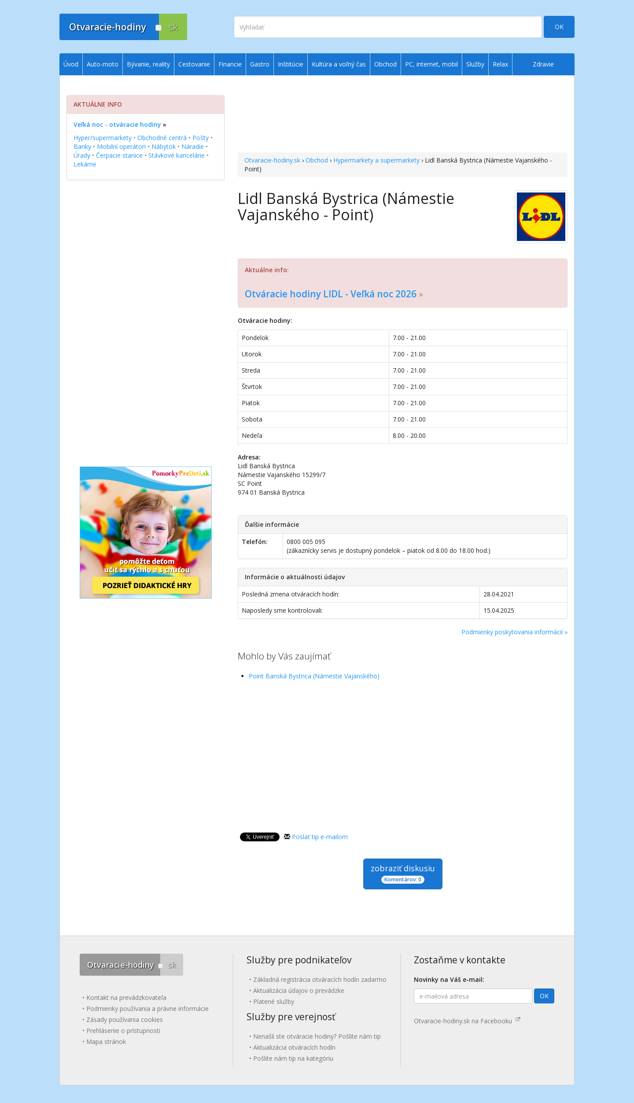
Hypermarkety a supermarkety (376, 160)
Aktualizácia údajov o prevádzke (298, 990)
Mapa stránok (106, 1041)
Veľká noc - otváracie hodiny (117, 124)
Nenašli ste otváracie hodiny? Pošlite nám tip (317, 1036)
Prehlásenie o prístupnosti (123, 1030)
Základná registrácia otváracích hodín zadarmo (320, 979)
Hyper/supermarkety (103, 137)
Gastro (259, 64)
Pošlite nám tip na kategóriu (293, 1058)
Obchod (317, 160)
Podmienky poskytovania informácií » (514, 632)
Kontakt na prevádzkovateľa (126, 997)
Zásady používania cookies (124, 1019)
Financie (230, 64)
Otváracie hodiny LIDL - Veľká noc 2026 (331, 294)
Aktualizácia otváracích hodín (294, 1047)
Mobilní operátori (121, 146)
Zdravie (543, 64)
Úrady (82, 155)
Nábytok (163, 146)
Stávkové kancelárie (176, 155)
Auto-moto (102, 64)
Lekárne (85, 164)
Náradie (192, 146)
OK (559, 26)
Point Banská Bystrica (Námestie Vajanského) (314, 676)
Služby (475, 64)
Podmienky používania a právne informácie (147, 1008)
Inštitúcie (290, 64)
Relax (500, 64)
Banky (82, 146)
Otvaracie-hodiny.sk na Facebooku (467, 1021)
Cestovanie (194, 64)
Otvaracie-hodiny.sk (272, 160)
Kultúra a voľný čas (339, 64)
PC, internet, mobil (431, 64)
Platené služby (273, 1001)
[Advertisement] (403, 115)
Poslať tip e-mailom (320, 837)
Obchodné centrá (162, 137)
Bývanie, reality (148, 64)
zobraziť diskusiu (403, 873)
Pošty (200, 137)
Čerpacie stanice (119, 155)
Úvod (70, 64)
